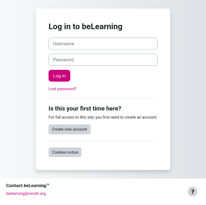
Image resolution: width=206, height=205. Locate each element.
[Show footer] (192, 191)
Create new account (69, 129)
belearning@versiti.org (26, 193)
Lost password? (62, 88)
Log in (59, 75)
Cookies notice (65, 152)
